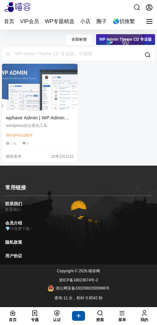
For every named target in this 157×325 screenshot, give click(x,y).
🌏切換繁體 (126, 21)
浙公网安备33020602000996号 (78, 288)
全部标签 (79, 39)
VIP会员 (29, 21)
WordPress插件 (19, 135)
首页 (9, 21)
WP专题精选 (59, 21)
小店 (85, 21)
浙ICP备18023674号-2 (78, 280)
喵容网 (93, 271)
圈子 (101, 21)
